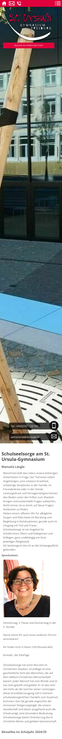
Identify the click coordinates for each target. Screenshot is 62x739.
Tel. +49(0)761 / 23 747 (25, 426)
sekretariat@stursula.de (25, 437)
